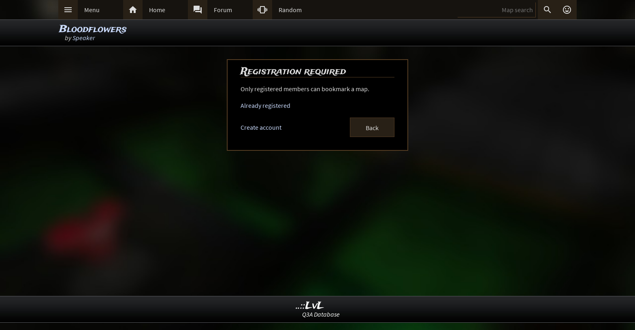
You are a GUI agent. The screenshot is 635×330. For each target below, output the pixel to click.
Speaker (83, 38)
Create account (261, 127)
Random (290, 10)
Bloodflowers (93, 29)
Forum (223, 10)
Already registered (265, 105)
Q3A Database (321, 314)
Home (157, 10)
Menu (92, 10)
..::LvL (310, 306)
